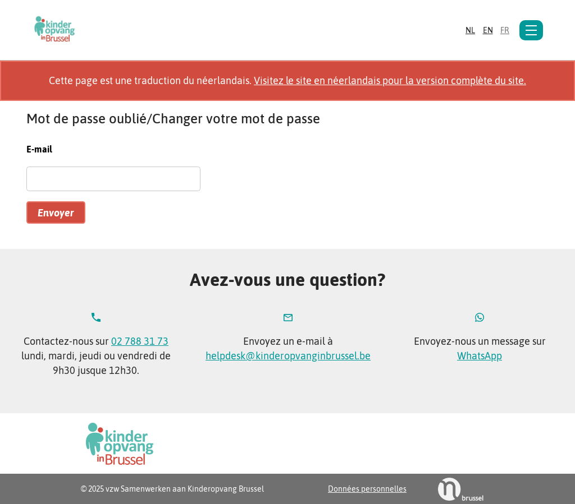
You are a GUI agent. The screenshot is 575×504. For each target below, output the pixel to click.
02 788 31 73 (139, 341)
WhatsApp (479, 356)
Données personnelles (367, 488)
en (488, 30)
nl (470, 30)
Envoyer (56, 213)
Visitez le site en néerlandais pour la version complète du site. (390, 80)
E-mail (39, 149)
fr (504, 30)
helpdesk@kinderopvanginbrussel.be (288, 356)
